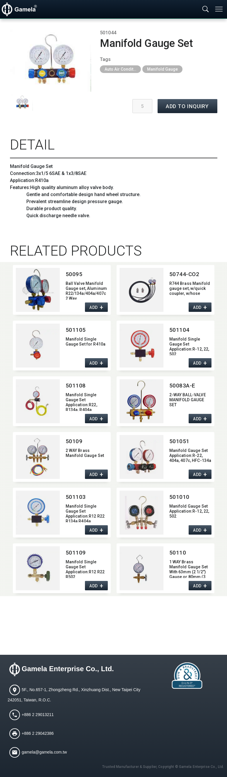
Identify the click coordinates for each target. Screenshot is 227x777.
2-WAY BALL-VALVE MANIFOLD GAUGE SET (187, 399)
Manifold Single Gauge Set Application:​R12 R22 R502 (85, 569)
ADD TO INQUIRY (187, 106)
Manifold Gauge (162, 69)
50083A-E (182, 385)
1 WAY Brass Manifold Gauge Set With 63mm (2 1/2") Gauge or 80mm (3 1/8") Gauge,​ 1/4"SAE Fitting (189, 569)
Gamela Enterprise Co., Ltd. (68, 669)
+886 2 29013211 (38, 714)
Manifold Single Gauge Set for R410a (86, 341)
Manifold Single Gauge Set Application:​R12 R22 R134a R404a (85, 513)
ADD (93, 307)
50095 (74, 274)
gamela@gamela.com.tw (44, 752)
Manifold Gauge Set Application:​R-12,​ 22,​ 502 (189, 511)
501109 (76, 552)
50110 (177, 552)
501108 (76, 385)
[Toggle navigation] (219, 9)
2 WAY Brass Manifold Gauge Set (85, 453)
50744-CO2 (184, 274)
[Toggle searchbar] (205, 9)
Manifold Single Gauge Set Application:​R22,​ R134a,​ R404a (81, 401)
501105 (76, 330)
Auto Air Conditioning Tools (123, 69)
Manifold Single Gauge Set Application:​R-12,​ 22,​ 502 (189, 346)
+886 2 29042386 (38, 733)
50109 (74, 441)
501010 (179, 497)
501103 (76, 497)
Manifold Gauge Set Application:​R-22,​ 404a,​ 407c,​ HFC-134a (190, 455)
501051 (179, 441)
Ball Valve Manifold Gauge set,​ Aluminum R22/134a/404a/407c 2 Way (86, 290)
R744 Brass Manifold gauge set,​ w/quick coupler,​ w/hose (189, 288)
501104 (179, 330)
